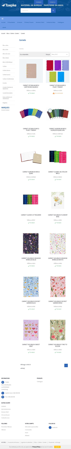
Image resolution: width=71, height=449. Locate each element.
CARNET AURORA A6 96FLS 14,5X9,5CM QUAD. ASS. (57, 129)
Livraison (3, 406)
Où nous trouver (5, 415)
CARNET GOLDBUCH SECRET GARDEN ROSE (58, 302)
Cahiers (4, 66)
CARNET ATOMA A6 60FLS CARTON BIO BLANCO (31, 86)
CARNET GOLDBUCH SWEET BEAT (31, 345)
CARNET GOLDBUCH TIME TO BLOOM (57, 345)
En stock (32, 93)
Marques (5, 107)
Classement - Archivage (54, 442)
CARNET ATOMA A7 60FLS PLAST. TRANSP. (31, 129)
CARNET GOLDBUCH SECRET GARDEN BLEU (31, 302)
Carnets (5, 83)
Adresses (27, 435)
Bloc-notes (5, 49)
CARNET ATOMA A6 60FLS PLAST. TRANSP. (58, 86)
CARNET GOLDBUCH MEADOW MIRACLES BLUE (31, 259)
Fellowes (3, 430)
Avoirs (26, 432)
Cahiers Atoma (6, 70)
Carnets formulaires (7, 93)
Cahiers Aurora (6, 74)
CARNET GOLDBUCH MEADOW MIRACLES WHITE (57, 259)
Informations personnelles (31, 427)
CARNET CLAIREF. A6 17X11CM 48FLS (57, 172)
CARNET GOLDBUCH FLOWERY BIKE (57, 216)
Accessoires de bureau (13, 442)
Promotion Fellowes (6, 427)
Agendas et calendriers (26, 442)
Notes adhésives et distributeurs (7, 97)
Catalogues (40, 381)
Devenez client (5, 412)
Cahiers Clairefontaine (8, 79)
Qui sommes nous (5, 409)
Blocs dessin (6, 58)
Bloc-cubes (5, 45)
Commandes (28, 430)
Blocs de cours (6, 54)
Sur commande (59, 93)
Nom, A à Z (60, 54)
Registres (5, 103)
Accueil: (3, 442)
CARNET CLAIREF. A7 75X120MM (31, 215)
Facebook (54, 427)
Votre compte (29, 423)
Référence (29, 90)
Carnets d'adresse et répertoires (8, 88)
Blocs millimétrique (7, 62)
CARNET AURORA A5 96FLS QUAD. (31, 172)
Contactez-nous (5, 418)
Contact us (52, 2)
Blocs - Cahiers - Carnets (40, 442)
